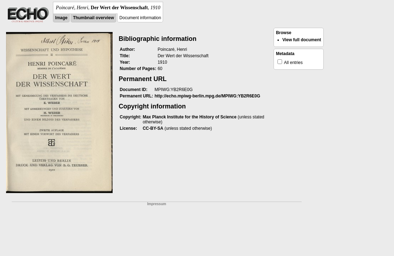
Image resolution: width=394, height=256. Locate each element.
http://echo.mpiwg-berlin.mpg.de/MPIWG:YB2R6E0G (207, 96)
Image (61, 17)
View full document (301, 39)
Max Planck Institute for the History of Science (190, 116)
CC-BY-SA (153, 128)
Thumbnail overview (93, 17)
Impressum (156, 204)
